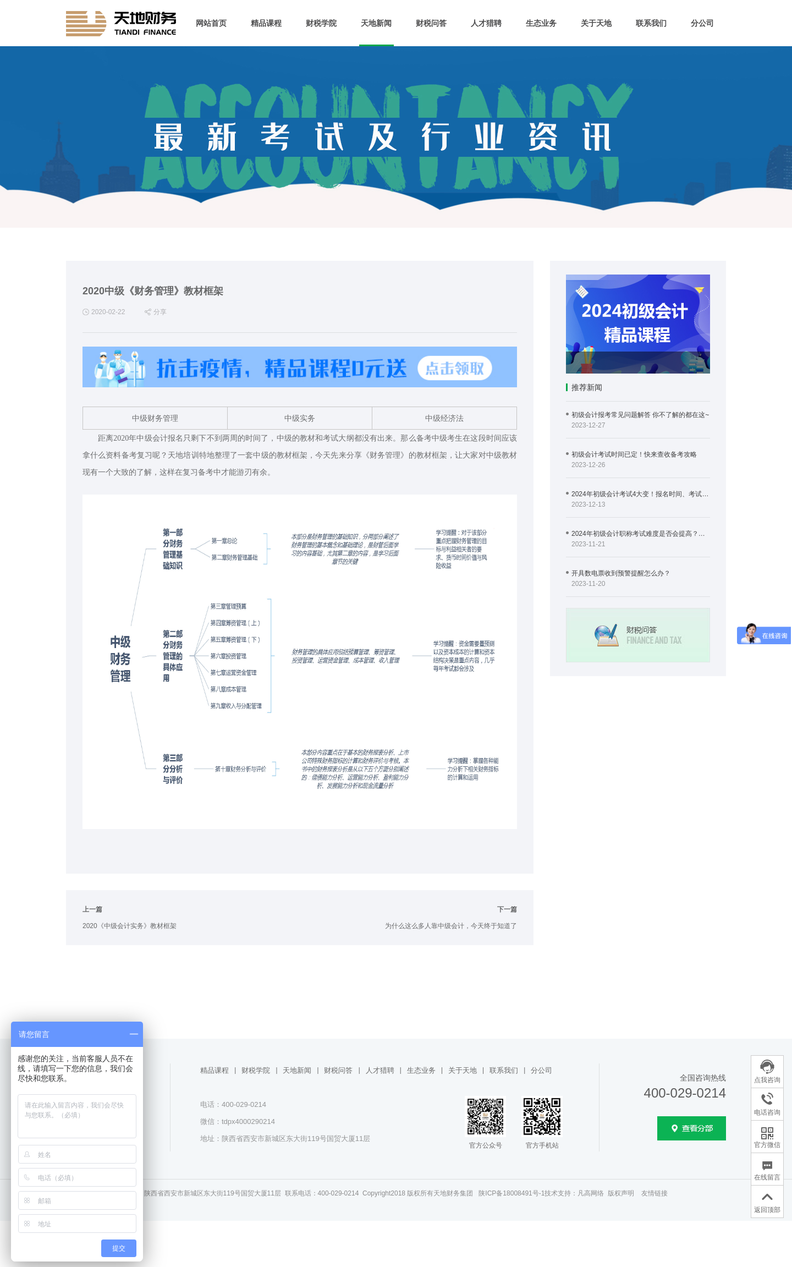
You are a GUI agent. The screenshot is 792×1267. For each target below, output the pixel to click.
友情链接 (654, 1193)
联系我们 (651, 23)
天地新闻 (376, 23)
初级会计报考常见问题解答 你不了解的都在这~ (640, 415)
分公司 (702, 23)
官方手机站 (542, 1145)
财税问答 (431, 23)
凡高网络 (591, 1193)
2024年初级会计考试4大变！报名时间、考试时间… (640, 494)
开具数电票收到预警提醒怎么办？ (620, 573)
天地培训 (183, 455)
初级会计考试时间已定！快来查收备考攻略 (634, 454)
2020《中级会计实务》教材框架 (129, 926)
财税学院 (321, 23)
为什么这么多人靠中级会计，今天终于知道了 (451, 926)
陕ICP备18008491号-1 (511, 1193)
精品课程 (266, 23)
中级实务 (299, 418)
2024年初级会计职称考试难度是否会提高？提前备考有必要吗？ (640, 533)
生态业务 (541, 23)
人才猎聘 (486, 23)
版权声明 (621, 1193)
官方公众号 (485, 1145)
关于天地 (596, 23)
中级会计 (151, 438)
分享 (160, 312)
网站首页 (211, 23)
